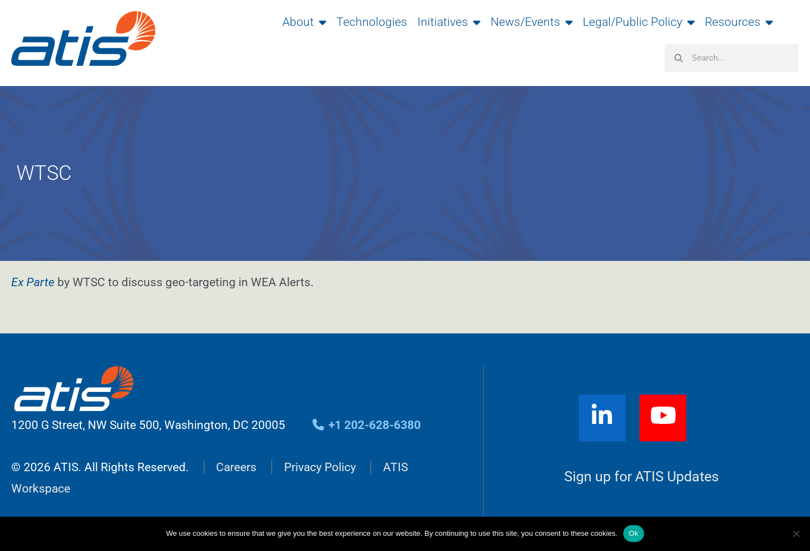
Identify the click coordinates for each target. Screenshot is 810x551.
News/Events (531, 22)
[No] (796, 533)
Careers (236, 467)
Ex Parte (33, 282)
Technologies (371, 22)
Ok (633, 533)
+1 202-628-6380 (366, 425)
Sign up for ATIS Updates (641, 476)
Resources (739, 22)
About (304, 22)
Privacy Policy (320, 467)
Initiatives (448, 22)
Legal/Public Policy (639, 22)
